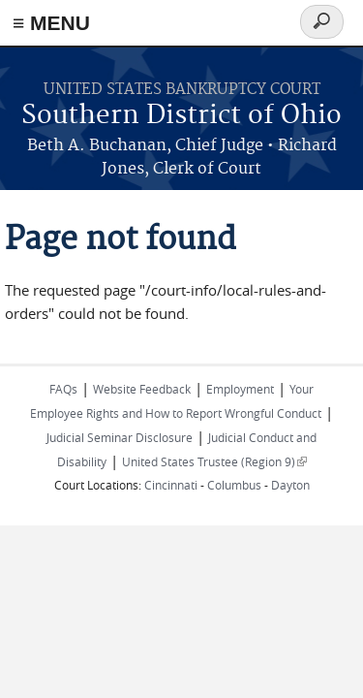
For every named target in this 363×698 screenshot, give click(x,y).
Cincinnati (170, 484)
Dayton (290, 484)
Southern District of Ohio (181, 116)
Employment (240, 389)
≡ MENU (51, 23)
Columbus (234, 484)
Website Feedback (142, 389)
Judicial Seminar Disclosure (119, 437)
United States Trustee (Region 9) (214, 461)
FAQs (63, 389)
